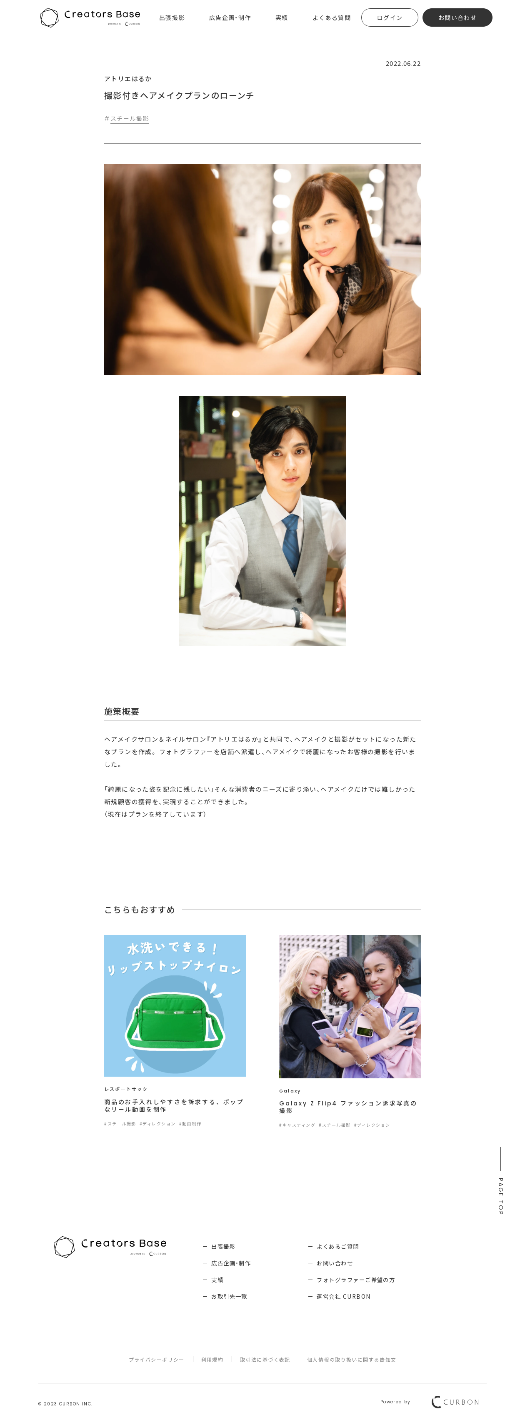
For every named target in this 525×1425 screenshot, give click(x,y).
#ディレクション (158, 1124)
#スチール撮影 (120, 1124)
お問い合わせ (457, 17)
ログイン (390, 17)
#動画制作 (190, 1124)
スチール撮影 (129, 118)
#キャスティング (297, 1125)
